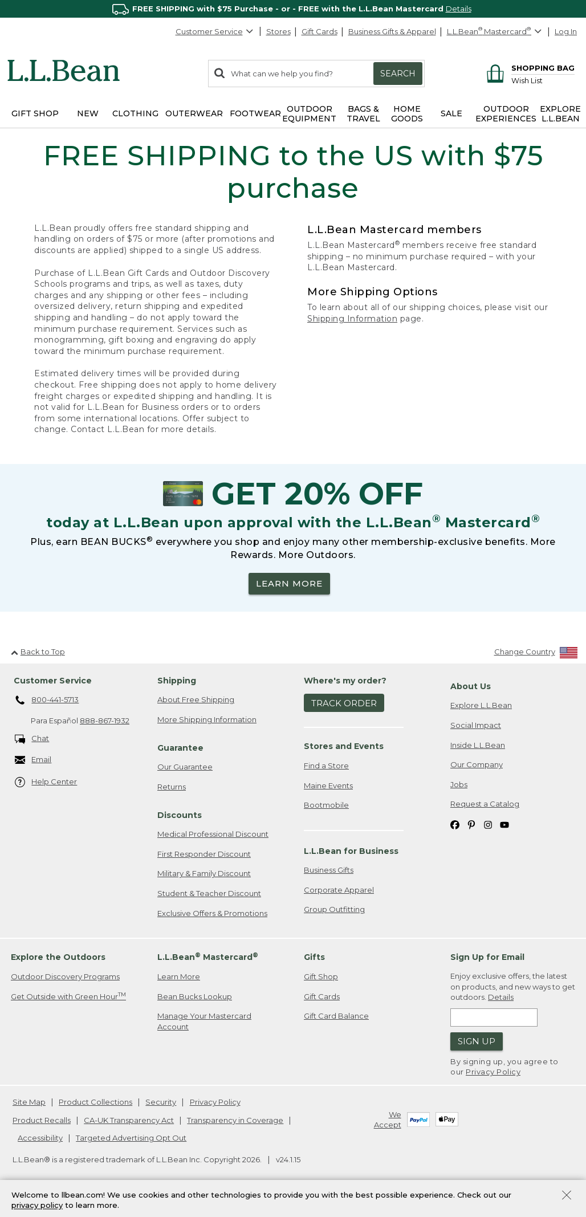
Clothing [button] (135, 113)
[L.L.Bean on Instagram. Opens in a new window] (488, 824)
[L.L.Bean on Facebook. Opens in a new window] (454, 824)
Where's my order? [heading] (345, 680)
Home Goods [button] (407, 114)
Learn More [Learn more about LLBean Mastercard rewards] (178, 976)
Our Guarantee (185, 766)
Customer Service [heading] (53, 680)
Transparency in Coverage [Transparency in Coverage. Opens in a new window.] (235, 1120)
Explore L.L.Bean (481, 705)
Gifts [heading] (314, 957)
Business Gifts (328, 869)
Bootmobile (326, 804)
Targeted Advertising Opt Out (131, 1137)
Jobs (458, 784)
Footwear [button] (255, 113)
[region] (293, 9)
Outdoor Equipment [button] (309, 114)
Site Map (29, 1101)
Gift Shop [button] (35, 113)
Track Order (344, 703)
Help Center (46, 782)
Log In (566, 31)
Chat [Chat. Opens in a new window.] (32, 739)
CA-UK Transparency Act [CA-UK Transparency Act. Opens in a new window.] (129, 1120)
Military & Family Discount (204, 873)
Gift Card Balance (336, 1015)
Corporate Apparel (339, 889)
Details (458, 8)
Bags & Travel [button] (363, 114)
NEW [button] (88, 113)
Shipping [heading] (176, 680)
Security (160, 1101)
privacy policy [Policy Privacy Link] (37, 1205)
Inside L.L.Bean (477, 745)
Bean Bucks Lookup (194, 996)
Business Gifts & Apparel (392, 31)
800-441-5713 (47, 700)
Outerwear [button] (194, 113)
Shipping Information (352, 319)
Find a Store (326, 765)
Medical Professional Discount (212, 834)
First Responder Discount (204, 853)
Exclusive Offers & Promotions (212, 913)
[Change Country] (536, 654)
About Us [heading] (470, 686)
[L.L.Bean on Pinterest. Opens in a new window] (471, 824)
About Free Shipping (195, 699)
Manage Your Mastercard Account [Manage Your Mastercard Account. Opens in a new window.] (204, 1021)
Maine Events (328, 785)
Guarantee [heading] (180, 748)
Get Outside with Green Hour (68, 996)
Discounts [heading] (179, 815)
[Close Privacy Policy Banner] (567, 1196)
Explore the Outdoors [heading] (58, 957)
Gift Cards (319, 31)
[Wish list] (543, 80)
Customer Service (215, 31)
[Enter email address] (494, 1017)
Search (398, 73)
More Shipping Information (207, 719)
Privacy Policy (493, 1071)
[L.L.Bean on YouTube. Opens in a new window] (504, 824)
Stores (278, 31)
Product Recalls (42, 1120)
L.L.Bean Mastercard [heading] (207, 956)
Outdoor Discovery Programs (65, 976)
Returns (171, 786)
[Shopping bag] (529, 67)
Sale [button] (451, 113)
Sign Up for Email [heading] (487, 957)
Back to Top (38, 651)
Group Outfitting (334, 909)
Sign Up (476, 1041)
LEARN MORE (289, 583)
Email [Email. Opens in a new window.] (33, 760)
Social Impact (475, 725)
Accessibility (40, 1137)
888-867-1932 (104, 720)
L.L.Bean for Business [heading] (351, 851)
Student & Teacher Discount (209, 893)
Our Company (476, 764)
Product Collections (95, 1101)
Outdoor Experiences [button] (505, 114)
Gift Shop (321, 976)
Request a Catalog (484, 803)
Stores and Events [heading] (344, 746)
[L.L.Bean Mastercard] (495, 32)
